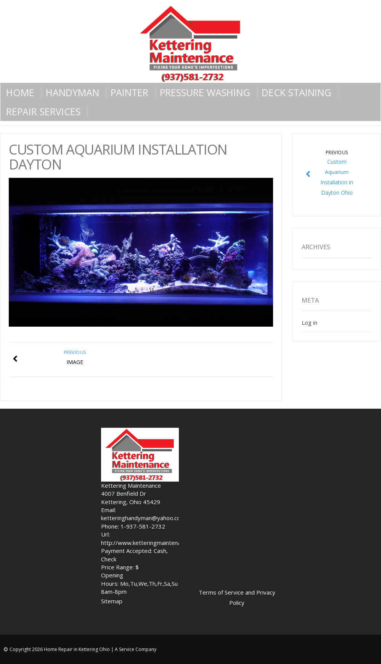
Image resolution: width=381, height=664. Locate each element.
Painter (129, 92)
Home (20, 92)
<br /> (274, 504)
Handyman (72, 92)
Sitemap (111, 601)
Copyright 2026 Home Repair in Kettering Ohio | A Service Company (83, 649)
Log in (309, 322)
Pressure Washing (205, 92)
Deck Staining (296, 92)
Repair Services (43, 111)
